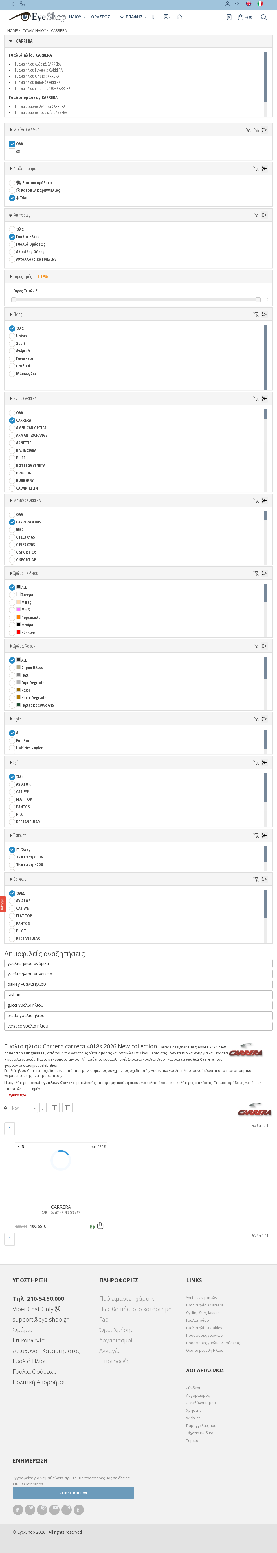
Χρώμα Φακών (24, 646)
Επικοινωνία (29, 1340)
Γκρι (22, 675)
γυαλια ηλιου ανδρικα (28, 963)
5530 (19, 529)
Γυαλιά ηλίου (197, 1320)
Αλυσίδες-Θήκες (30, 251)
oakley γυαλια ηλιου (27, 984)
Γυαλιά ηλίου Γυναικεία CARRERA (39, 70)
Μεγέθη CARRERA (26, 129)
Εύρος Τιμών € (25, 290)
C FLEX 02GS (25, 544)
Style (17, 718)
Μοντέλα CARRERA (27, 500)
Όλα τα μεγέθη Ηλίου (204, 1350)
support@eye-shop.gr (41, 1319)
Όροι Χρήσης (116, 1330)
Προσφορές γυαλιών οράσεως (213, 1342)
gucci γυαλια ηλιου (25, 1005)
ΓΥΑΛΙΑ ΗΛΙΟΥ (34, 30)
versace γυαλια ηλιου (28, 1026)
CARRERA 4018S (28, 522)
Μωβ (23, 609)
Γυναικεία (24, 358)
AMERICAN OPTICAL (32, 427)
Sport (20, 343)
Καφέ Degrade (31, 697)
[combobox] (24, 1108)
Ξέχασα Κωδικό (199, 1433)
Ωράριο (22, 1330)
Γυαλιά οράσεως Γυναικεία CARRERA (41, 112)
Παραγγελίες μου (201, 1425)
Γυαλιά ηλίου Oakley (204, 1327)
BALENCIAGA (26, 450)
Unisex (21, 335)
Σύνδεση (193, 1387)
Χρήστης (193, 1410)
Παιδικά (23, 366)
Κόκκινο (25, 632)
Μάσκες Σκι (26, 373)
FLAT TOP (24, 799)
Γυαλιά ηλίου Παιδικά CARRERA (37, 82)
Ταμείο (192, 1440)
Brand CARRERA (24, 398)
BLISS (20, 458)
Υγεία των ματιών (201, 1297)
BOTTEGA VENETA (30, 465)
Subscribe (73, 1493)
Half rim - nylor (29, 748)
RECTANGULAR (28, 821)
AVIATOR (23, 784)
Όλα (21, 197)
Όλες (23, 849)
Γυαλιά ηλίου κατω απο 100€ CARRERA (42, 88)
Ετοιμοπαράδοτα (34, 182)
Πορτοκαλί (28, 617)
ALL (21, 587)
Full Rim (23, 740)
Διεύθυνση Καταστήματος (46, 1351)
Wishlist (193, 1417)
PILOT (21, 814)
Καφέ (23, 690)
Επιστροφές (114, 1361)
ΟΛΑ (19, 143)
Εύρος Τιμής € (31, 276)
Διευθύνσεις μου (201, 1402)
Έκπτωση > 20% (30, 864)
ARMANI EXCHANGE (31, 435)
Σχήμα (18, 762)
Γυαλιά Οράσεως (30, 244)
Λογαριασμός (198, 1395)
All (18, 732)
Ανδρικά (23, 351)
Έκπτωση (20, 835)
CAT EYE (22, 791)
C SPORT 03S (26, 552)
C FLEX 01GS (25, 537)
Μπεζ (23, 602)
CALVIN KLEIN (27, 488)
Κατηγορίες (21, 215)
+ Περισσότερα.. (16, 1095)
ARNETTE (23, 442)
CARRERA (59, 30)
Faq (104, 1319)
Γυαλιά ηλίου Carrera (204, 1305)
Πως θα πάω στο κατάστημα (135, 1309)
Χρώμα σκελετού (25, 573)
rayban (14, 994)
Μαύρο (24, 625)
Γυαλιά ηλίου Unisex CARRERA (37, 76)
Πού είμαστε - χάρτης (127, 1298)
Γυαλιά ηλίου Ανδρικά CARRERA (38, 64)
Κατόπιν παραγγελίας (38, 190)
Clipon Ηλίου (29, 667)
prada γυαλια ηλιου (26, 1015)
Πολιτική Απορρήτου (40, 1382)
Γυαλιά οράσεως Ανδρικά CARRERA (40, 106)
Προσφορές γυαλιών (204, 1335)
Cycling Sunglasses (203, 1312)
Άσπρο (24, 594)
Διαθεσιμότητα (24, 168)
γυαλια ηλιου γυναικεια (30, 973)
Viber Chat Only (36, 1309)
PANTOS (30, 806)
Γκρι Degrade (30, 682)
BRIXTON (24, 473)
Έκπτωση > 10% (30, 857)
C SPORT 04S (26, 559)
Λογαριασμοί (116, 1340)
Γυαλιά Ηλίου (27, 236)
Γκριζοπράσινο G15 (35, 705)
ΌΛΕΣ (20, 893)
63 (18, 151)
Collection (21, 879)
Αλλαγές (109, 1351)
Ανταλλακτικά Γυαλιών (36, 259)
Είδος (17, 314)
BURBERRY (25, 480)
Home (12, 30)
